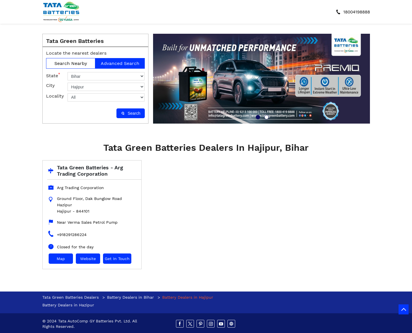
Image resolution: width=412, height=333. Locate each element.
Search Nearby (70, 63)
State (53, 75)
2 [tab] (265, 116)
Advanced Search (120, 63)
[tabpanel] (261, 79)
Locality (55, 96)
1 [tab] (257, 116)
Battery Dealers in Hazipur (68, 305)
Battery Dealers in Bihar (130, 297)
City (50, 85)
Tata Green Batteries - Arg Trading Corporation (90, 170)
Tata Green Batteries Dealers (71, 297)
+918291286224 (72, 234)
